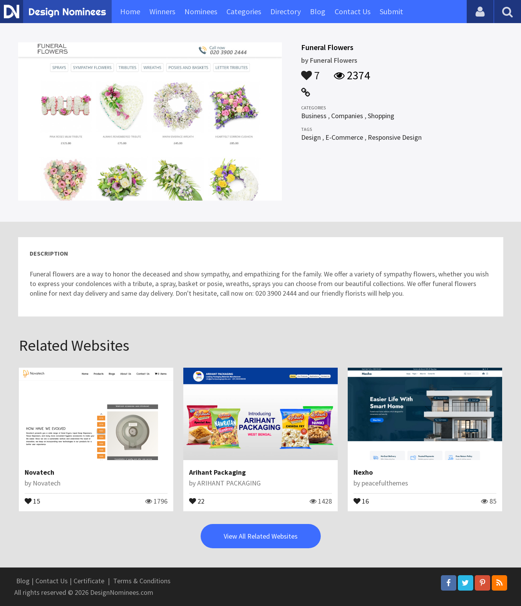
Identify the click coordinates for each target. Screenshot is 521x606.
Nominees (200, 11)
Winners (162, 11)
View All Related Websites (261, 536)
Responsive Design (395, 137)
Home (130, 11)
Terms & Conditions (142, 580)
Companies (347, 115)
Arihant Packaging (217, 472)
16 (361, 500)
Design (311, 137)
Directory (285, 11)
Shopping (381, 115)
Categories (243, 11)
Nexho (363, 472)
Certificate (89, 580)
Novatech (39, 472)
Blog (317, 11)
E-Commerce (344, 137)
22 (196, 500)
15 (32, 500)
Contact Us (352, 11)
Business (314, 115)
